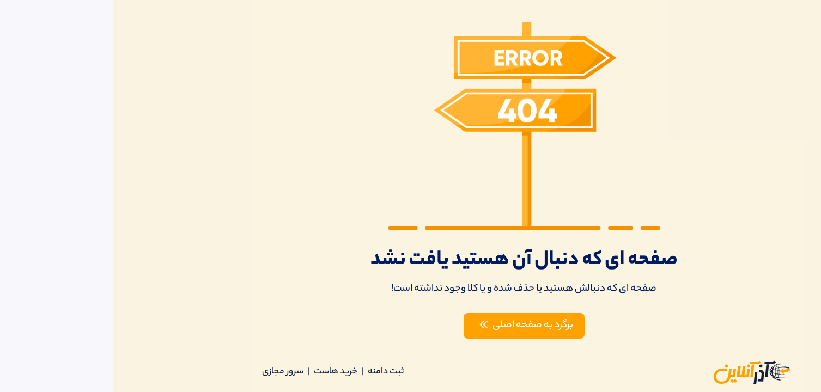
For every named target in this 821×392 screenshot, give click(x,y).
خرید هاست (222, 372)
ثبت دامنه (272, 372)
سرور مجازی (169, 372)
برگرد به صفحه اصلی (410, 325)
